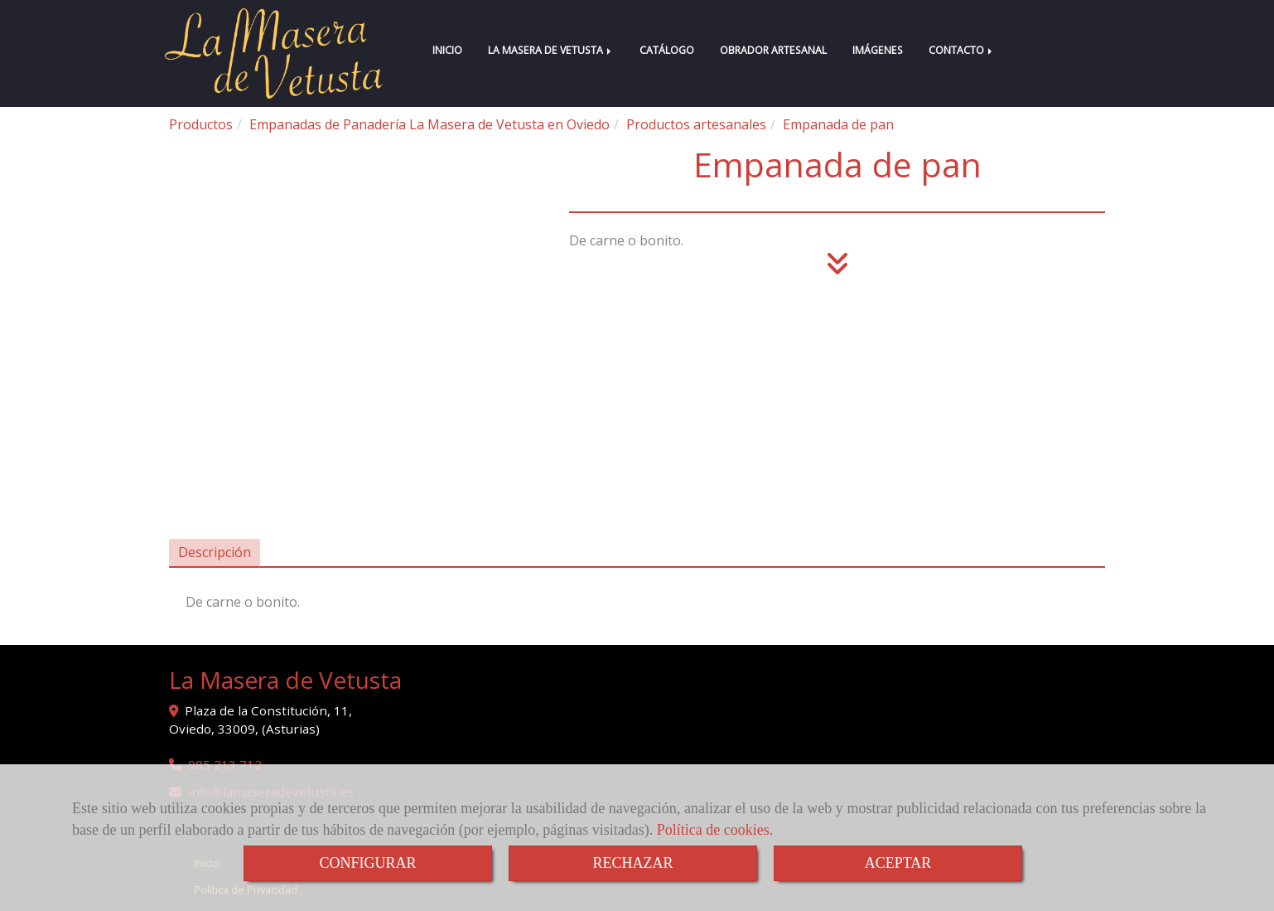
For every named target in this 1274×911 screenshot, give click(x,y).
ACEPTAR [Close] (898, 863)
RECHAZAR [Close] (632, 863)
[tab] (214, 553)
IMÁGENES (877, 50)
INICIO (447, 50)
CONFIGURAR (367, 863)
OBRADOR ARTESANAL (773, 50)
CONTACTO (962, 50)
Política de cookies (713, 829)
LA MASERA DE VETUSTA (551, 50)
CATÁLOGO (666, 50)
